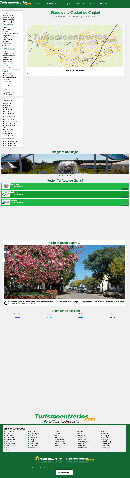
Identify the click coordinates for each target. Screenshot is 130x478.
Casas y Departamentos (10, 34)
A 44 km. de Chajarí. (65, 185)
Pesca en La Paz (7, 129)
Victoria (32, 448)
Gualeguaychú (7, 133)
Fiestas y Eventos (8, 88)
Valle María (106, 446)
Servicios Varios (7, 90)
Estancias (5, 42)
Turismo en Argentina (9, 141)
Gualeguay (105, 436)
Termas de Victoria (8, 125)
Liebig (32, 440)
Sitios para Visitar (8, 54)
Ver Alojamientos (8, 46)
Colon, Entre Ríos (8, 119)
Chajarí (104, 431)
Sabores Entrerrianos (9, 86)
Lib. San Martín (10, 440)
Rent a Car (5, 80)
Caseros (57, 431)
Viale (7, 448)
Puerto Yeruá (34, 444)
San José (81, 444)
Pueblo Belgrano (83, 442)
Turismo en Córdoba (9, 145)
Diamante (105, 433)
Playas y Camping (8, 20)
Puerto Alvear (10, 444)
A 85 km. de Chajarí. (65, 201)
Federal (32, 436)
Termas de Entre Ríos (9, 121)
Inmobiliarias (6, 44)
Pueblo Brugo (107, 442)
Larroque (105, 438)
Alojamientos (6, 107)
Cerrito (80, 431)
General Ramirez (83, 436)
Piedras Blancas (59, 442)
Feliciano (57, 436)
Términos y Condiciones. (89, 468)
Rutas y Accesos (7, 74)
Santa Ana (9, 446)
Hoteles (5, 27)
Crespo (80, 433)
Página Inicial (6, 103)
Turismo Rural (7, 60)
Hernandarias (34, 438)
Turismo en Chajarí (8, 56)
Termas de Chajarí (8, 18)
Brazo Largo (34, 431)
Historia (5, 58)
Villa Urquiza (106, 448)
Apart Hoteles (6, 29)
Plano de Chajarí (7, 76)
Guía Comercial (7, 94)
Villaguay (8, 450)
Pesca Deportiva (7, 66)
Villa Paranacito (83, 448)
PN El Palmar (6, 131)
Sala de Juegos (7, 84)
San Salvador (106, 444)
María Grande (82, 440)
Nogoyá (105, 440)
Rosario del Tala (59, 444)
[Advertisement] (75, 96)
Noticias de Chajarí (8, 92)
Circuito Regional (8, 62)
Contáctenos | (77, 468)
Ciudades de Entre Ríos (10, 105)
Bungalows (6, 36)
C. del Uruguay (34, 433)
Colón (8, 433)
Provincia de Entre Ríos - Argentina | (43, 468)
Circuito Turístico (8, 64)
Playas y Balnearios (8, 113)
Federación (9, 436)
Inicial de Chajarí (7, 16)
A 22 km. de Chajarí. (65, 193)
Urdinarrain (82, 446)
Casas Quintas (7, 40)
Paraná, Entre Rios (8, 135)
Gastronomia (6, 82)
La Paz (80, 438)
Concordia (57, 433)
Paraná (32, 442)
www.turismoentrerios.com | (63, 468)
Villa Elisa (5, 127)
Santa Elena (34, 446)
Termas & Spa (7, 109)
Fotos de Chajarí (7, 22)
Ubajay (56, 446)
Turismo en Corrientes (9, 143)
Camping (5, 38)
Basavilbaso (10, 431)
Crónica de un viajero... (64, 243)
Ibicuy (56, 438)
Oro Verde (9, 442)
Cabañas (5, 32)
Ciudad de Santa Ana (9, 68)
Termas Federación (8, 123)
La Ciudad (5, 52)
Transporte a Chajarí (9, 78)
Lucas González (59, 440)
